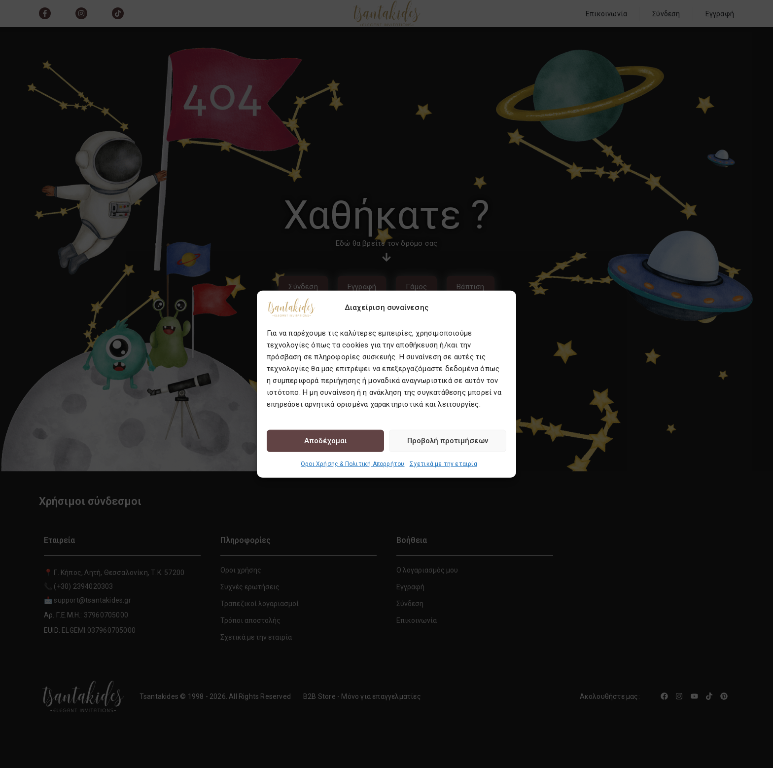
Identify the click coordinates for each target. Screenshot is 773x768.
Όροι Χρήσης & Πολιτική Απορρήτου (352, 463)
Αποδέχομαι (325, 440)
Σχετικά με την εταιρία (443, 463)
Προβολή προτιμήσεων (447, 440)
